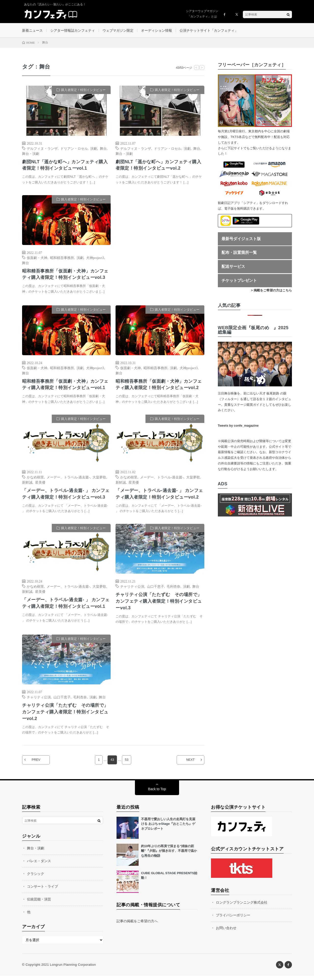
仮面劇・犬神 (37, 258)
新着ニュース (32, 30)
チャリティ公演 (132, 587)
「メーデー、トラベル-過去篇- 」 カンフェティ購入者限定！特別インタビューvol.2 (159, 494)
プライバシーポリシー (233, 916)
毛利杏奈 (173, 587)
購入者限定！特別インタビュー (83, 90)
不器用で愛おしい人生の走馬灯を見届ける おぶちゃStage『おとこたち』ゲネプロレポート (168, 825)
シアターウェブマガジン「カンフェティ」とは (202, 13)
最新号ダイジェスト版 (241, 239)
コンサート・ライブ (42, 888)
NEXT (190, 761)
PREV (36, 761)
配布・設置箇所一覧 (239, 253)
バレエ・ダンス (39, 862)
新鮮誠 (27, 483)
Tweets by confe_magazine (238, 426)
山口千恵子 (155, 587)
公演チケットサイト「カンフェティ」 (209, 30)
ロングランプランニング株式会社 (241, 904)
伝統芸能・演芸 (39, 900)
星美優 (40, 483)
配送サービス (233, 267)
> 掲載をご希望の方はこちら (271, 291)
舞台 (103, 148)
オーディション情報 (156, 30)
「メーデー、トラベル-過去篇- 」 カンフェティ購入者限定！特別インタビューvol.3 (66, 494)
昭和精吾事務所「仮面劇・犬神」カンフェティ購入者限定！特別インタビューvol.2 (159, 385)
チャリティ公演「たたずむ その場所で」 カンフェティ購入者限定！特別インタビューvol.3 (159, 602)
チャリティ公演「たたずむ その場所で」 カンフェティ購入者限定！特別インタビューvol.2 (65, 713)
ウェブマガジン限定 (118, 30)
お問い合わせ (226, 929)
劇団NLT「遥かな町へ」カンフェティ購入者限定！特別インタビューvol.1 (65, 165)
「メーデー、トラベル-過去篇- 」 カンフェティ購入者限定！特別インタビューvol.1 (66, 604)
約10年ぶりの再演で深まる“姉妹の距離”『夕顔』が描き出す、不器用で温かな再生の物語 (169, 852)
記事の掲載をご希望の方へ (137, 922)
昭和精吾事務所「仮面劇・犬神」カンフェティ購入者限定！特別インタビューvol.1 (65, 385)
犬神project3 (95, 258)
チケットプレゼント (239, 281)
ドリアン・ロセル (74, 148)
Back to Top (157, 790)
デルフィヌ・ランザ (42, 148)
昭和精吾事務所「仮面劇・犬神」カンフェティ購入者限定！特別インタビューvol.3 (65, 275)
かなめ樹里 (35, 477)
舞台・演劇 (30, 153)
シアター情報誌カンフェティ (72, 30)
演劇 (93, 148)
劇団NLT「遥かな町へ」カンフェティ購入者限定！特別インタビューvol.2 (158, 165)
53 (126, 761)
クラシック (35, 875)
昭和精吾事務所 (62, 258)
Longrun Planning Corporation (73, 966)
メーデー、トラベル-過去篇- (68, 477)
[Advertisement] (160, 246)
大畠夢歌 (99, 477)
